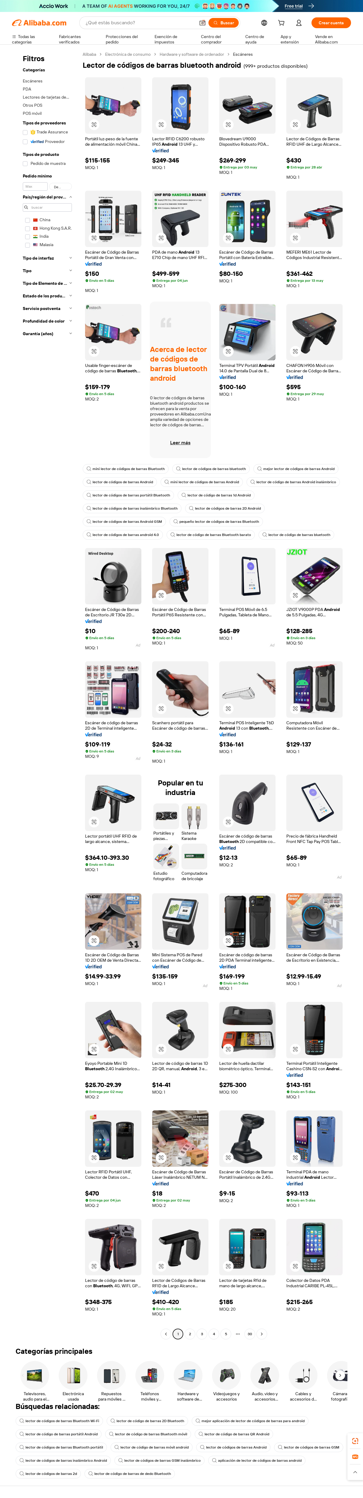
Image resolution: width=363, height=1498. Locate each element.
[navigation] (45, 695)
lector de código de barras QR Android (234, 1434)
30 (250, 1334)
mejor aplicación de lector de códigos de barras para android (250, 1421)
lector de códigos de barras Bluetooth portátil (61, 1447)
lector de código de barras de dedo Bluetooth (129, 1473)
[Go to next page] (261, 1334)
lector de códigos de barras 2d (48, 1473)
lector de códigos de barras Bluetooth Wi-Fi (59, 1421)
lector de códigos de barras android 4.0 (123, 534)
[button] (202, 22)
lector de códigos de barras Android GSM (124, 521)
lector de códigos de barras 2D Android (225, 508)
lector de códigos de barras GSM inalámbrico (159, 1460)
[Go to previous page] (166, 1334)
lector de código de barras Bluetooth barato (210, 534)
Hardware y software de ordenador (192, 54)
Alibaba (89, 54)
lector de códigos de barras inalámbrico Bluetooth (132, 508)
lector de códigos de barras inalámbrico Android (63, 1460)
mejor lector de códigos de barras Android (296, 468)
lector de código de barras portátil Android (58, 1434)
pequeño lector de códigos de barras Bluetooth (216, 521)
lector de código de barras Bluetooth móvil (148, 1434)
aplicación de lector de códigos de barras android (257, 1460)
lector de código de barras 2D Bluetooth (147, 1421)
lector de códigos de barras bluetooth (211, 468)
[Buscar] (223, 23)
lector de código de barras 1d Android (216, 495)
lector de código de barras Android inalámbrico (293, 482)
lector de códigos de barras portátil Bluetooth (128, 495)
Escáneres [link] (243, 54)
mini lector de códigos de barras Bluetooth (126, 468)
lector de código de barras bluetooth (296, 534)
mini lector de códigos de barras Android (201, 482)
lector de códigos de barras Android (120, 482)
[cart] (282, 23)
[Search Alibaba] (140, 22)
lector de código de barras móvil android (151, 1447)
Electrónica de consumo (128, 54)
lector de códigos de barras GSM (308, 1447)
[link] (355, 1441)
